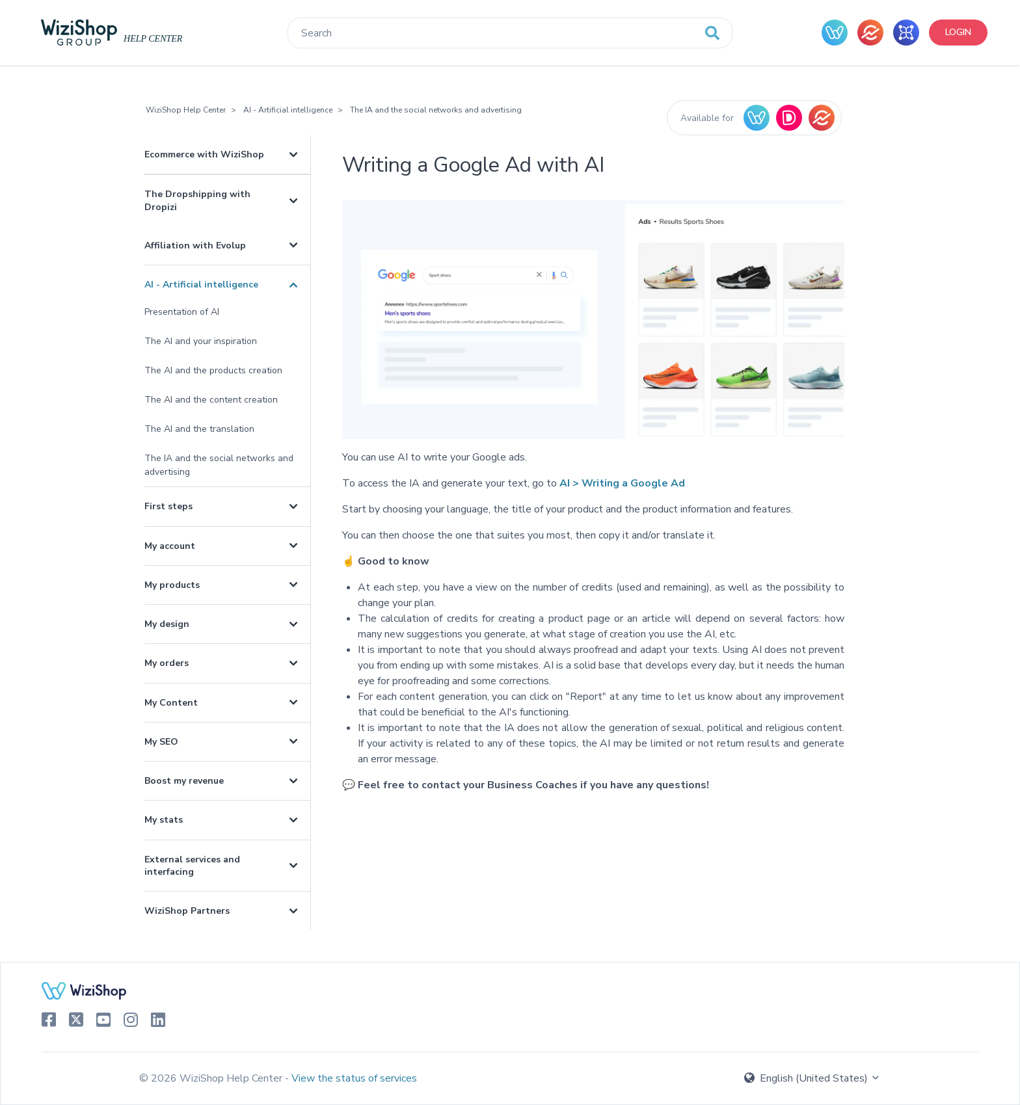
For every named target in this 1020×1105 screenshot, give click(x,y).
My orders (166, 663)
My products (172, 585)
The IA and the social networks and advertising (436, 110)
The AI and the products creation (213, 370)
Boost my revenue (184, 781)
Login (958, 32)
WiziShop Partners (187, 911)
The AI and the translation (199, 429)
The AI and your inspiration (200, 341)
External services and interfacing (192, 865)
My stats (163, 820)
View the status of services (354, 1078)
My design (166, 624)
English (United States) (812, 1078)
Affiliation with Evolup (195, 245)
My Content (171, 703)
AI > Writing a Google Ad (622, 483)
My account (169, 546)
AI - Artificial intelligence (287, 110)
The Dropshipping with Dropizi (197, 200)
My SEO (161, 742)
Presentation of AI (181, 312)
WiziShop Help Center (186, 110)
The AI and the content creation (211, 399)
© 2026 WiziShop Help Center (212, 1078)
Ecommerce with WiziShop (204, 154)
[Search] (510, 33)
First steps (168, 506)
